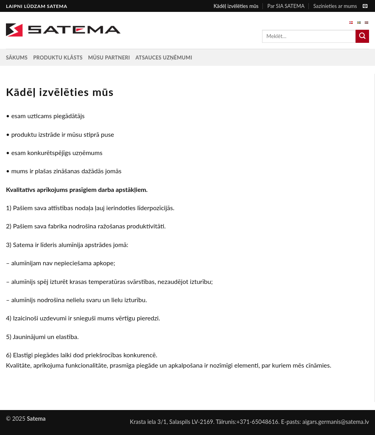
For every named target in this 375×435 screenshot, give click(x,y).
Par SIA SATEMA (285, 6)
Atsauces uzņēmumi (164, 57)
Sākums (17, 57)
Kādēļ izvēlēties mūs (236, 6)
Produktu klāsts (58, 57)
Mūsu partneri (109, 57)
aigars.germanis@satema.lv (335, 421)
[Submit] (362, 36)
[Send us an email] (365, 6)
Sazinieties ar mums (335, 6)
